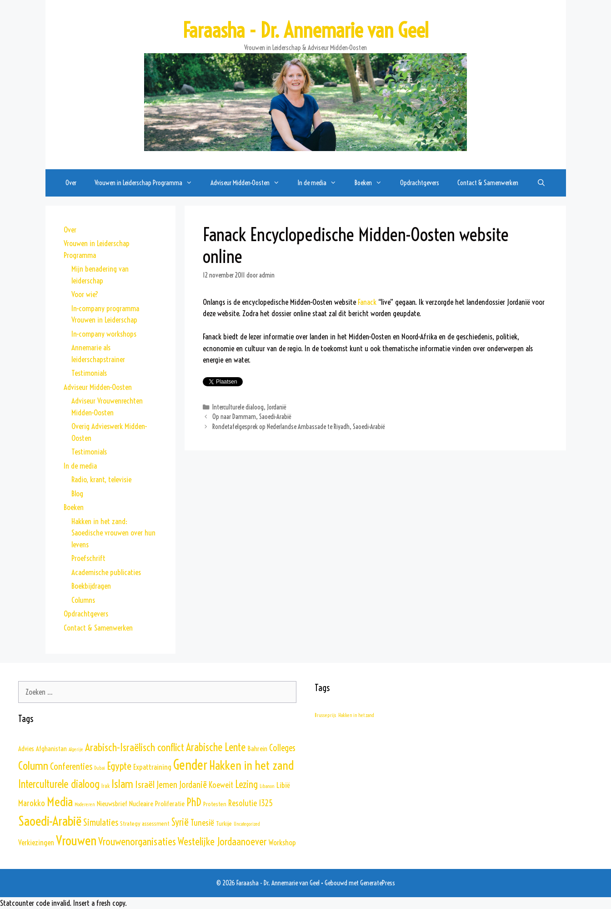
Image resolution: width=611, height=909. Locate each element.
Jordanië (276, 407)
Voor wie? (84, 294)
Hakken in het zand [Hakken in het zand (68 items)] (251, 765)
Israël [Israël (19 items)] (145, 784)
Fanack (367, 302)
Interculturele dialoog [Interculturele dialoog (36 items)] (59, 784)
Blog (77, 493)
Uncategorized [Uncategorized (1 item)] (247, 824)
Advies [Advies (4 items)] (26, 748)
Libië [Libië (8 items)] (283, 785)
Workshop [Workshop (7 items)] (282, 842)
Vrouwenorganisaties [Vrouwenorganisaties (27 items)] (137, 841)
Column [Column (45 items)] (33, 765)
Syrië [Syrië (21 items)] (180, 822)
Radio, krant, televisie (101, 479)
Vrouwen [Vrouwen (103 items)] (76, 840)
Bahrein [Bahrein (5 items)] (257, 748)
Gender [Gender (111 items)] (190, 765)
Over (70, 182)
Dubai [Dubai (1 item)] (99, 768)
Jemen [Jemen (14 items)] (166, 784)
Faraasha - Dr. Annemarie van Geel (305, 30)
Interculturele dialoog (238, 407)
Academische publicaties (106, 572)
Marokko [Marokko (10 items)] (31, 803)
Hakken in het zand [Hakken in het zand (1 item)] (356, 715)
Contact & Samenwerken (487, 182)
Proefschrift (88, 558)
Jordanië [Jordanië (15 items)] (193, 784)
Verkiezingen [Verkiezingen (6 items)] (36, 842)
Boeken (74, 507)
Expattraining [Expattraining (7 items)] (152, 767)
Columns (83, 600)
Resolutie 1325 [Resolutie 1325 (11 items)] (250, 803)
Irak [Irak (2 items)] (105, 786)
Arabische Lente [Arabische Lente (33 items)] (215, 747)
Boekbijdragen (91, 586)
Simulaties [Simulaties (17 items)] (100, 822)
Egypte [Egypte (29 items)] (119, 766)
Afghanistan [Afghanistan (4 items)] (51, 748)
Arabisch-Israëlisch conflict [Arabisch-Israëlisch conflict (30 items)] (134, 747)
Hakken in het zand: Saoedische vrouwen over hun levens (113, 532)
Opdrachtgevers (419, 182)
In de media (80, 465)
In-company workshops (103, 333)
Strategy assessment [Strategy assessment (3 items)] (145, 823)
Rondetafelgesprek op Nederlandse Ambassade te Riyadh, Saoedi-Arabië (298, 427)
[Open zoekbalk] (540, 183)
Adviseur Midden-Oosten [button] (249, 183)
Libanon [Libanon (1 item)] (267, 786)
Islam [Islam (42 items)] (122, 784)
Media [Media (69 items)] (60, 801)
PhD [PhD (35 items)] (193, 802)
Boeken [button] (373, 183)
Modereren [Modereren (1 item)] (85, 804)
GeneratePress (377, 883)
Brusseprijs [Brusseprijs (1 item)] (325, 715)
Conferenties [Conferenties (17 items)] (71, 766)
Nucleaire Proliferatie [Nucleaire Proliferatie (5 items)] (157, 803)
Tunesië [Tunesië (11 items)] (202, 822)
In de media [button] (322, 183)
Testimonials (89, 373)
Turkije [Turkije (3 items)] (224, 823)
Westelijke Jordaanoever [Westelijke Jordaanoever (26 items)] (222, 841)
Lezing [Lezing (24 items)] (246, 784)
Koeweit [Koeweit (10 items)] (221, 785)
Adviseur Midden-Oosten (98, 387)
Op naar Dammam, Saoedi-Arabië (251, 417)
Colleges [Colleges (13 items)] (282, 747)
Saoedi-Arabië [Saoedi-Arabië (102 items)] (49, 821)
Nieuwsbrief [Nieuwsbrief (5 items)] (112, 803)
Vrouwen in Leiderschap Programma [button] (148, 183)
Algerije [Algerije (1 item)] (76, 749)
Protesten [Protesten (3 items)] (214, 804)
